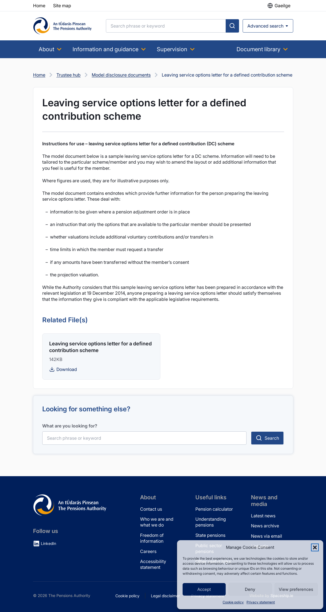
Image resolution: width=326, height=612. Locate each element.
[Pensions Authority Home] (62, 26)
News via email (266, 536)
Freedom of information (152, 538)
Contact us (151, 509)
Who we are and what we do (156, 522)
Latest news (263, 515)
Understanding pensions (210, 522)
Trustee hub (68, 75)
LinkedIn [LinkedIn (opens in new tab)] (48, 543)
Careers (148, 551)
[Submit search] (232, 26)
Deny (250, 589)
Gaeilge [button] (282, 5)
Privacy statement (261, 602)
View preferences (296, 589)
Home (39, 75)
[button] (315, 547)
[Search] (166, 26)
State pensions (210, 535)
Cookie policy (233, 602)
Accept (204, 589)
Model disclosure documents (121, 75)
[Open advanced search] (268, 26)
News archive (265, 526)
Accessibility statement (153, 564)
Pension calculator (214, 509)
